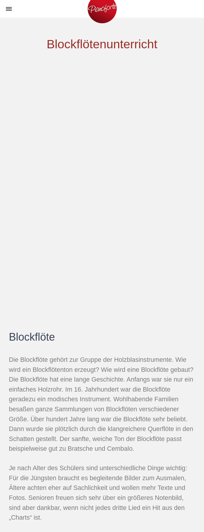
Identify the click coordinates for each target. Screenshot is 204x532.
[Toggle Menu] (9, 9)
